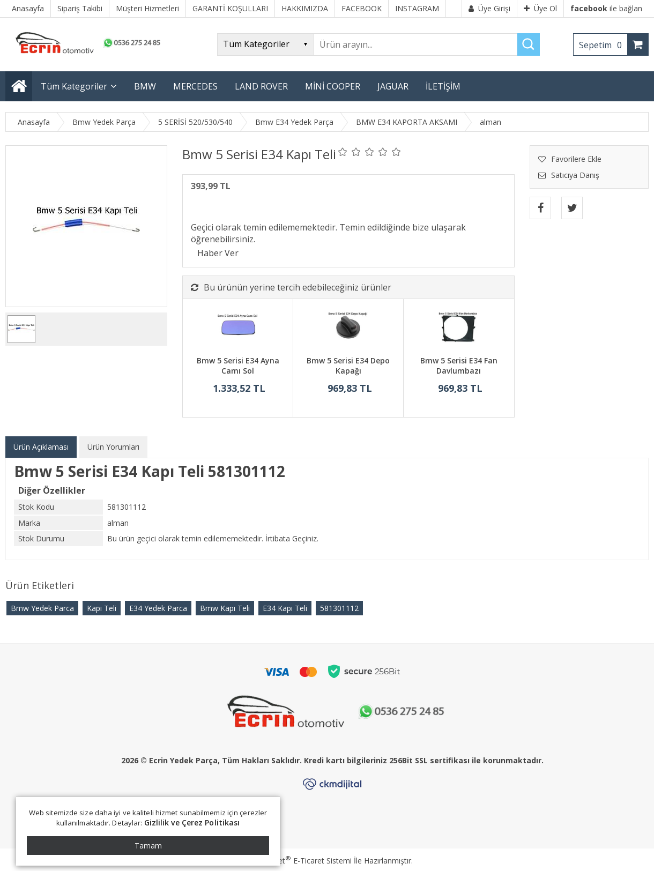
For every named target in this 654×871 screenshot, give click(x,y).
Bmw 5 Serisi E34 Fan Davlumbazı (458, 365)
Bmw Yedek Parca (42, 608)
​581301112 (339, 608)
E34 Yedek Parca (158, 608)
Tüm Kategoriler (74, 86)
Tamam (148, 845)
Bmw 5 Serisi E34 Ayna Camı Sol (238, 365)
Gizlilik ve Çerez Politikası (192, 822)
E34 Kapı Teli (285, 608)
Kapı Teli (101, 608)
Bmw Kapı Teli (225, 608)
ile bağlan (606, 8)
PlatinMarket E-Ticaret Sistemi (296, 860)
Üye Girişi (489, 8)
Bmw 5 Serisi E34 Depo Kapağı (348, 365)
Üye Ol (540, 8)
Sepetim (603, 45)
